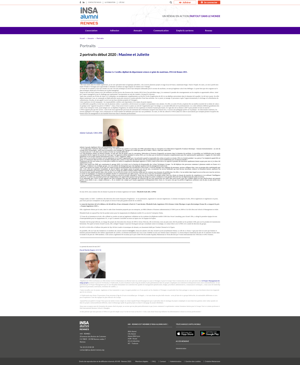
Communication (161, 30)
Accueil (82, 38)
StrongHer (131, 231)
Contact (163, 361)
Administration (181, 348)
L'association (91, 30)
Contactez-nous (94, 2)
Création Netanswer (212, 361)
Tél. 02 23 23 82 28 (87, 347)
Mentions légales (141, 361)
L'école (121, 2)
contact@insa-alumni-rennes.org (92, 350)
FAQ (154, 361)
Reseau (208, 30)
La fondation (110, 2)
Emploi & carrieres (184, 30)
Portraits (100, 38)
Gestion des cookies (193, 361)
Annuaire (138, 30)
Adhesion (114, 30)
